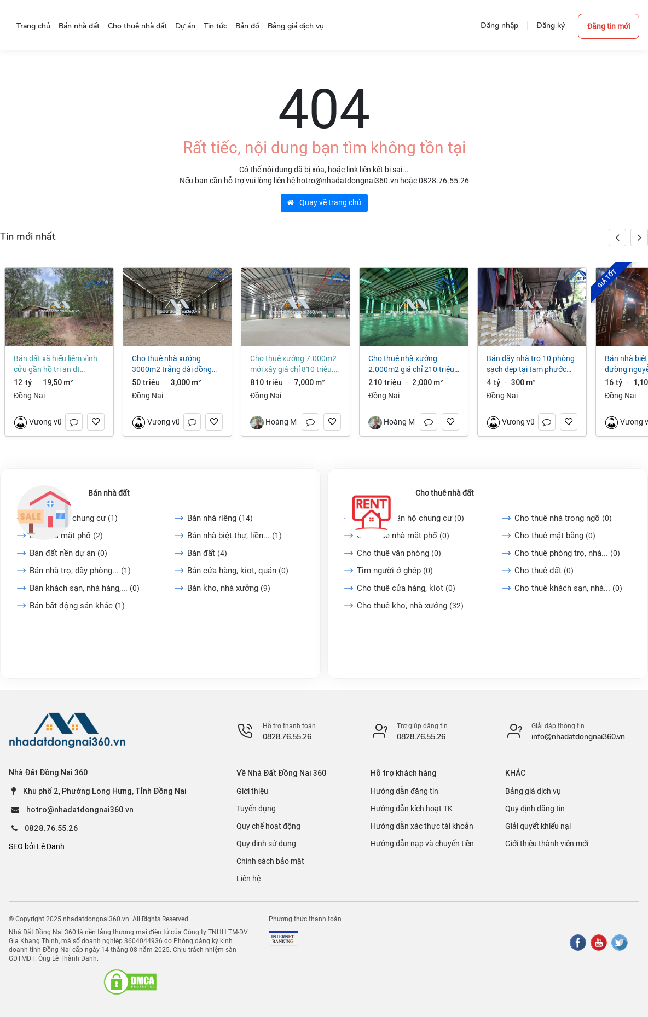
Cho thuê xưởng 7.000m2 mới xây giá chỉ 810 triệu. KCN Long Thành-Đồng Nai (293, 364)
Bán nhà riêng (220, 518)
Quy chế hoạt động (268, 826)
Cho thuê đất (544, 571)
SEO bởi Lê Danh (37, 846)
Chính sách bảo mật (270, 861)
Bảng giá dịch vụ (533, 791)
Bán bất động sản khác (77, 606)
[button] (639, 237)
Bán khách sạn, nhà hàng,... (85, 588)
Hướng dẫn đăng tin (404, 791)
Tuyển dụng (256, 808)
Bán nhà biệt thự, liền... (234, 536)
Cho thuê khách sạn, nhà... (568, 588)
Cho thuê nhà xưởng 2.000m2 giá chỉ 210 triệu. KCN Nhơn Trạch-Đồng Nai (412, 364)
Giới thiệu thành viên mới (546, 843)
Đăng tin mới (608, 26)
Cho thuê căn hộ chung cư (410, 518)
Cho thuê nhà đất (444, 493)
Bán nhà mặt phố (66, 536)
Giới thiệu (252, 791)
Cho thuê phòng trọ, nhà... (567, 553)
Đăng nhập (499, 25)
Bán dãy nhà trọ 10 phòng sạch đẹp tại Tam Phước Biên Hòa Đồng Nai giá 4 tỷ (531, 364)
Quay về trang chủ (324, 202)
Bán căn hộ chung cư (74, 518)
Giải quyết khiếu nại (538, 826)
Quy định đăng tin (535, 808)
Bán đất (207, 553)
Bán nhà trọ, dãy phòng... (80, 571)
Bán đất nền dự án (68, 553)
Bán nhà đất (109, 493)
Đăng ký (550, 25)
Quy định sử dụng (266, 843)
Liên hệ (248, 878)
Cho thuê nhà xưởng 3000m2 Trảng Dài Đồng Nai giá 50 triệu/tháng (172, 364)
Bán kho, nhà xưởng (228, 588)
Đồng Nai (29, 395)
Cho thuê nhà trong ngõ (563, 518)
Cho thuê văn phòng (399, 553)
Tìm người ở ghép (395, 571)
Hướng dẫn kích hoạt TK (412, 808)
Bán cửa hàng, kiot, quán (237, 571)
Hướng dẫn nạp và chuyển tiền (422, 843)
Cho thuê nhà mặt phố (403, 536)
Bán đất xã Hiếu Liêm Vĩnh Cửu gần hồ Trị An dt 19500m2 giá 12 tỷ (55, 364)
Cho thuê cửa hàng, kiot (406, 588)
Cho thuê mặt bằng (554, 536)
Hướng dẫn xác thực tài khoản (422, 826)
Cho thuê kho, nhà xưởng (410, 606)
